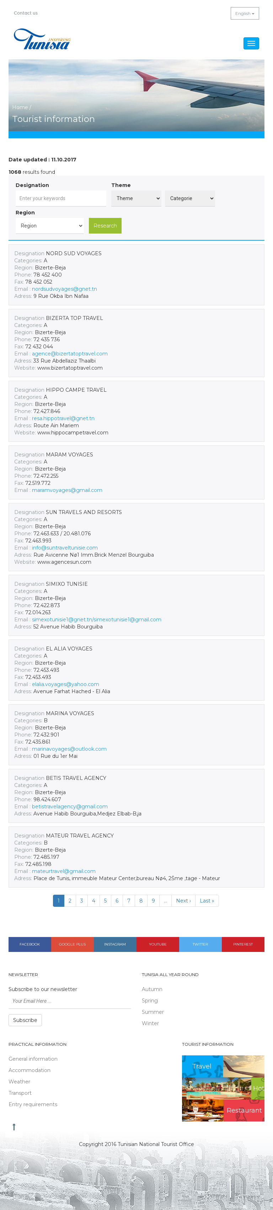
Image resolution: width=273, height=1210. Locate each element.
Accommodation (29, 1070)
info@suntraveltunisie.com (65, 548)
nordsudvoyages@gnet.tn (64, 289)
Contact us (26, 13)
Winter (150, 1023)
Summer (153, 1012)
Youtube (158, 944)
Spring (150, 1000)
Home (20, 107)
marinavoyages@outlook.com (69, 749)
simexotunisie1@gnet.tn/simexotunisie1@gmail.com (96, 619)
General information (33, 1059)
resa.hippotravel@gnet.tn (63, 418)
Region (25, 212)
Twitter (200, 944)
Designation (32, 185)
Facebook (30, 944)
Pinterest (243, 944)
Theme (121, 185)
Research (105, 226)
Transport (20, 1093)
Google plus (72, 944)
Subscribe (25, 1020)
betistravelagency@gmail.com (70, 806)
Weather (19, 1081)
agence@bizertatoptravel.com (70, 353)
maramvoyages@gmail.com (67, 490)
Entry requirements (33, 1104)
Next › (183, 901)
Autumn (152, 989)
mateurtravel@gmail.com (64, 871)
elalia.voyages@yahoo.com (65, 684)
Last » (207, 901)
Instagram (115, 944)
